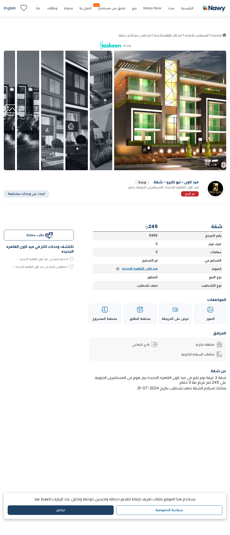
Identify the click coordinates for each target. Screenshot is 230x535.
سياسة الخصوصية (169, 510)
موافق (60, 510)
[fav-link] (24, 8)
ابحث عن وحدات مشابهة (26, 193)
